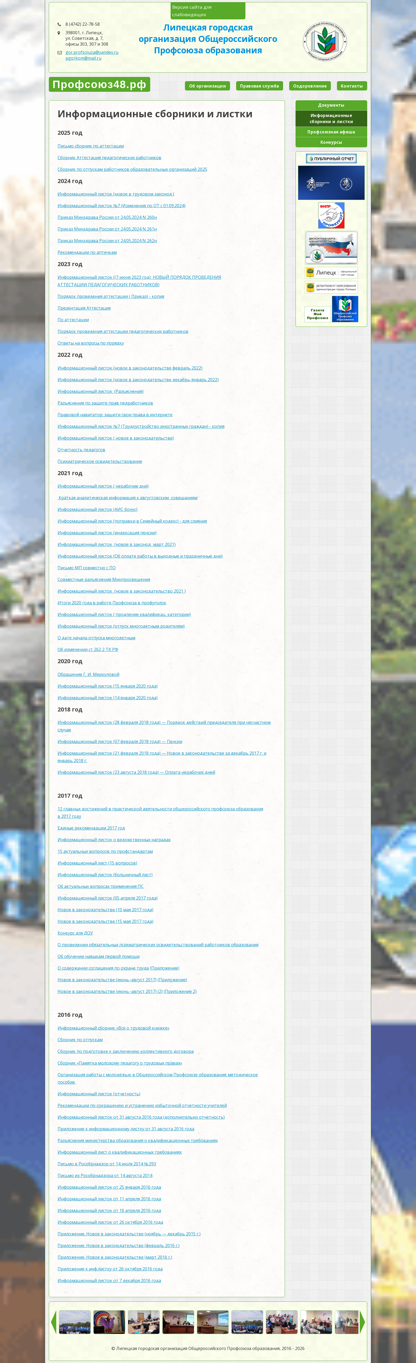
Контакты (352, 86)
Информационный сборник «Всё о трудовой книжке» (114, 1028)
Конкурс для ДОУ (75, 933)
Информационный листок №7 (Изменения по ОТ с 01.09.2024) (121, 206)
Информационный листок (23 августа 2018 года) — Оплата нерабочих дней (136, 772)
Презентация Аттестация (84, 308)
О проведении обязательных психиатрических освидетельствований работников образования (158, 945)
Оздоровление (310, 86)
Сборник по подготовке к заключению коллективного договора (126, 1051)
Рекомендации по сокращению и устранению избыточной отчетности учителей (142, 1105)
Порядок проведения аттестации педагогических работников (123, 331)
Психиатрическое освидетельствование (100, 461)
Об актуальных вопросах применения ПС (101, 886)
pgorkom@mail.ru (83, 58)
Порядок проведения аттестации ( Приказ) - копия (111, 296)
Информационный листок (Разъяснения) (101, 391)
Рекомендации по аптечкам (87, 252)
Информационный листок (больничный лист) (105, 875)
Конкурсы (331, 142)
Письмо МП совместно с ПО (87, 568)
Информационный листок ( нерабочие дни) (103, 486)
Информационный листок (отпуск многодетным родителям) (121, 626)
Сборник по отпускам (80, 1040)
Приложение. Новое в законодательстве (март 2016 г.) (115, 1257)
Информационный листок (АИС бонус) (97, 509)
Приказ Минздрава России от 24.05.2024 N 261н (107, 229)
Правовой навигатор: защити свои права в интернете (115, 415)
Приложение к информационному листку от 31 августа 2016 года (126, 1129)
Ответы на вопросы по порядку (91, 343)
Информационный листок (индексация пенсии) (107, 533)
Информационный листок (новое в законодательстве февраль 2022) (130, 368)
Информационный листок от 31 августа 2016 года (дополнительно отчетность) (141, 1117)
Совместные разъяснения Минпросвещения (104, 579)
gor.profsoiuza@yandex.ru (92, 52)
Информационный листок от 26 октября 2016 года (110, 1222)
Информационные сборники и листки (331, 118)
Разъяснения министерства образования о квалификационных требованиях (138, 1140)
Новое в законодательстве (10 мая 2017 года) (105, 910)
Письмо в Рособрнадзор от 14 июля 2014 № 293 (107, 1164)
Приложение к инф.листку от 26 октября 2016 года (110, 1269)
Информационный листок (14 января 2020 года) (108, 698)
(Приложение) (164, 968)
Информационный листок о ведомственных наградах (114, 840)
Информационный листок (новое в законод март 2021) (117, 544)
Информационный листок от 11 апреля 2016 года (109, 1199)
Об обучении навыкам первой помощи (99, 956)
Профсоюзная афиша (331, 131)
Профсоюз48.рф (99, 84)
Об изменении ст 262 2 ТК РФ (88, 649)
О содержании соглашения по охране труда (103, 968)
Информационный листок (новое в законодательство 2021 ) (122, 591)
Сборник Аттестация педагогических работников (109, 157)
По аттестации (73, 320)
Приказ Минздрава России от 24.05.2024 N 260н (107, 217)
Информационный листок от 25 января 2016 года (109, 1187)
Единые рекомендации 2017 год (91, 828)
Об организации (207, 86)
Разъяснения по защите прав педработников (105, 403)
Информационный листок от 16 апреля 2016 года (109, 1210)
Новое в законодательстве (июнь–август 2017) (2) (110, 991)
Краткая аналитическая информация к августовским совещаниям (127, 498)
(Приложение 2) (180, 991)
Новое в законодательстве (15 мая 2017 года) (105, 921)
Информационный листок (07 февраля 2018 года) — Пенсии (120, 741)
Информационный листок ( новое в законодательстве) (116, 438)
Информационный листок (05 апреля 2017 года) (108, 898)
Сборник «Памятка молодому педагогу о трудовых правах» (120, 1063)
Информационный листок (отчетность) (99, 1094)
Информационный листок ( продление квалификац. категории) (124, 614)
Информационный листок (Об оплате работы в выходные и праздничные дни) (140, 556)
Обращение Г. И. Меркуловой (88, 674)
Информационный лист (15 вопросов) (97, 863)
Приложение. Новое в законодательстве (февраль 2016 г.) (119, 1245)
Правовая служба (259, 86)
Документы (331, 105)
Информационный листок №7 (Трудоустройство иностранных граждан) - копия (141, 426)
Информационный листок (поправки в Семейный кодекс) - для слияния (132, 521)
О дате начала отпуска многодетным (96, 638)
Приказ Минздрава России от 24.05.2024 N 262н (107, 241)
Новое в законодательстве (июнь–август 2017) (107, 980)
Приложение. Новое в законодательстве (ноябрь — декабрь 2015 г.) (129, 1234)
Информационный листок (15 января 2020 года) (108, 686)
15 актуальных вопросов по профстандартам (105, 851)
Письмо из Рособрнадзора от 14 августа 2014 (105, 1175)
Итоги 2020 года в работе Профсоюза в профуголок (112, 603)
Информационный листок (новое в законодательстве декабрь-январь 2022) (138, 380)
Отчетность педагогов (81, 450)
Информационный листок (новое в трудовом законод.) (116, 194)
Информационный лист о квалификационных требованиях (120, 1152)
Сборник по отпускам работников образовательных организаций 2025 (132, 169)
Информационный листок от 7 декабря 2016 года (109, 1280)
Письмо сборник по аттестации (91, 146)
